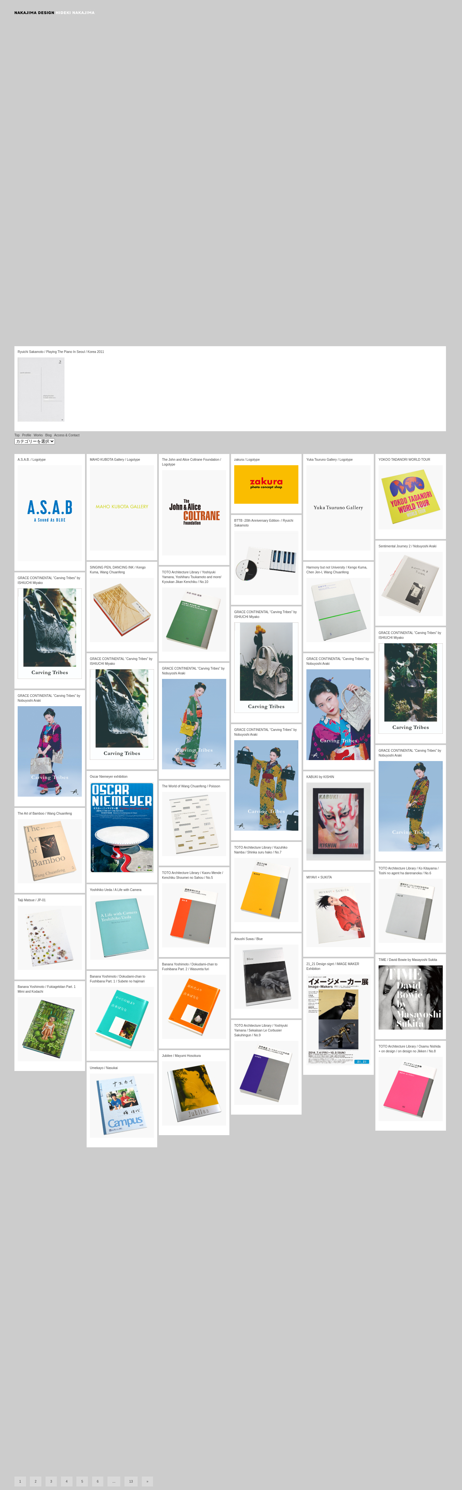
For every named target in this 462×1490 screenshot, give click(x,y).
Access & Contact (67, 435)
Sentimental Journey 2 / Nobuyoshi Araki (407, 546)
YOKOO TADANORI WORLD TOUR (404, 459)
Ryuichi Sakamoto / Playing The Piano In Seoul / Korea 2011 (61, 352)
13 (131, 1480)
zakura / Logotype (247, 459)
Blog (48, 435)
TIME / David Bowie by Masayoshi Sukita (408, 960)
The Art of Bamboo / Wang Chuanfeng (45, 813)
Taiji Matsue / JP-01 (32, 900)
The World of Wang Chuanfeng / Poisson (191, 786)
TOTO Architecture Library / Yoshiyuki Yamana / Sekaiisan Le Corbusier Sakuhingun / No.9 (260, 1030)
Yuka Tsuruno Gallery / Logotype (329, 459)
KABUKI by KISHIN (320, 777)
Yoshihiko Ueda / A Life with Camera (115, 890)
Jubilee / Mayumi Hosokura (181, 1056)
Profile (26, 435)
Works (38, 435)
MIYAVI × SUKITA (319, 877)
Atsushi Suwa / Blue (248, 939)
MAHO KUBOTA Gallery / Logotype (115, 459)
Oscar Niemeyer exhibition (108, 776)
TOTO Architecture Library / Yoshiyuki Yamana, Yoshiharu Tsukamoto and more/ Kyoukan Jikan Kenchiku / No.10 (191, 577)
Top (17, 435)
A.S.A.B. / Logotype (32, 459)
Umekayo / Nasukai (104, 1068)
